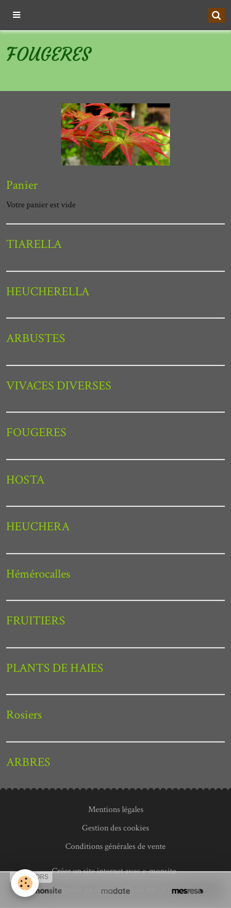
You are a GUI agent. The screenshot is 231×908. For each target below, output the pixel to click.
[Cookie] (25, 883)
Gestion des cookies (115, 828)
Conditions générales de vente (115, 846)
